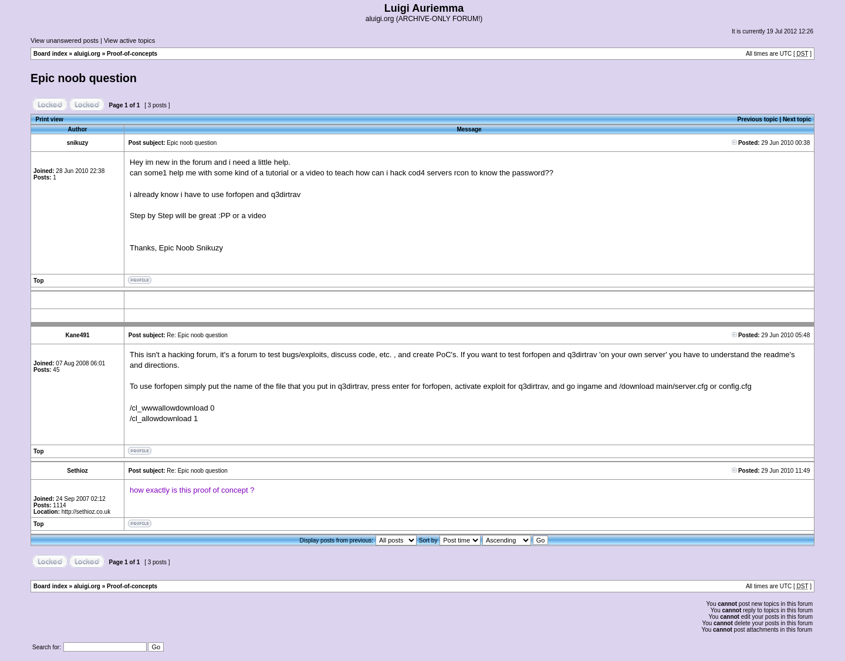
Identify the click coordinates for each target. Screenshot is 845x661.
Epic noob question (84, 78)
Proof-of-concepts (132, 53)
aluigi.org (87, 53)
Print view (49, 119)
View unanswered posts (65, 40)
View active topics (129, 40)
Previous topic (758, 119)
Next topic (797, 119)
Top (38, 280)
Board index (50, 53)
